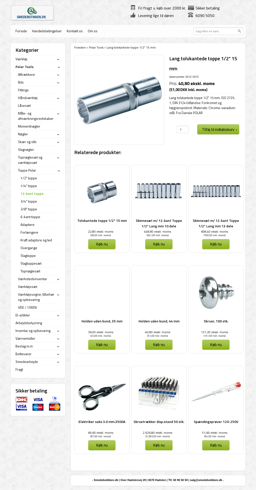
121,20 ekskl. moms (214, 332)
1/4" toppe (28, 185)
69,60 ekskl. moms (100, 432)
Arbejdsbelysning (29, 322)
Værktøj (21, 59)
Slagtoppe (28, 255)
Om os (93, 31)
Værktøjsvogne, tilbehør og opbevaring (36, 297)
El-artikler (23, 315)
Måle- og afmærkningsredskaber (36, 116)
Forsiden (80, 47)
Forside (21, 31)
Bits (21, 82)
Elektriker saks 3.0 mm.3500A (101, 421)
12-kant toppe (32, 193)
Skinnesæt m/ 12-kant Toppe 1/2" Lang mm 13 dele (216, 223)
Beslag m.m (24, 346)
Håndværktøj (28, 97)
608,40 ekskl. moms (214, 231)
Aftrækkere (26, 74)
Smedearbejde (27, 361)
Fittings (23, 90)
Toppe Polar (27, 170)
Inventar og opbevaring (33, 330)
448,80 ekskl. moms (157, 231)
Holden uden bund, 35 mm (102, 321)
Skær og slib (27, 141)
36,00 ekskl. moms (100, 332)
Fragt (19, 369)
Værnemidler (25, 338)
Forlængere (29, 232)
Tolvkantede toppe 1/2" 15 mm (102, 220)
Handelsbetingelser (47, 31)
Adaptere (27, 224)
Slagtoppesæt (31, 263)
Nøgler (23, 134)
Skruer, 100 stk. (216, 321)
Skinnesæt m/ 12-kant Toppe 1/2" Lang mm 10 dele (159, 223)
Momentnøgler (29, 126)
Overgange (28, 247)
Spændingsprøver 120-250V (216, 421)
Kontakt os (75, 31)
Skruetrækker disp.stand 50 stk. (159, 421)
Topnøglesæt (30, 271)
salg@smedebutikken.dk (206, 479)
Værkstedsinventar (32, 278)
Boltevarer (24, 353)
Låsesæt (24, 105)
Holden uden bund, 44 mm (159, 321)
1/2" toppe (28, 178)
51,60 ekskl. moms (214, 432)
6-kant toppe (30, 216)
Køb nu (102, 244)
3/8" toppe (28, 209)
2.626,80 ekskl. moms (157, 432)
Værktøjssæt (27, 286)
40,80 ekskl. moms (157, 332)
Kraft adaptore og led (36, 240)
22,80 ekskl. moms (100, 231)
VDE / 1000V (27, 307)
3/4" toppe (28, 201)
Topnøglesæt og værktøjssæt (30, 160)
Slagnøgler (26, 149)
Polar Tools (96, 47)
